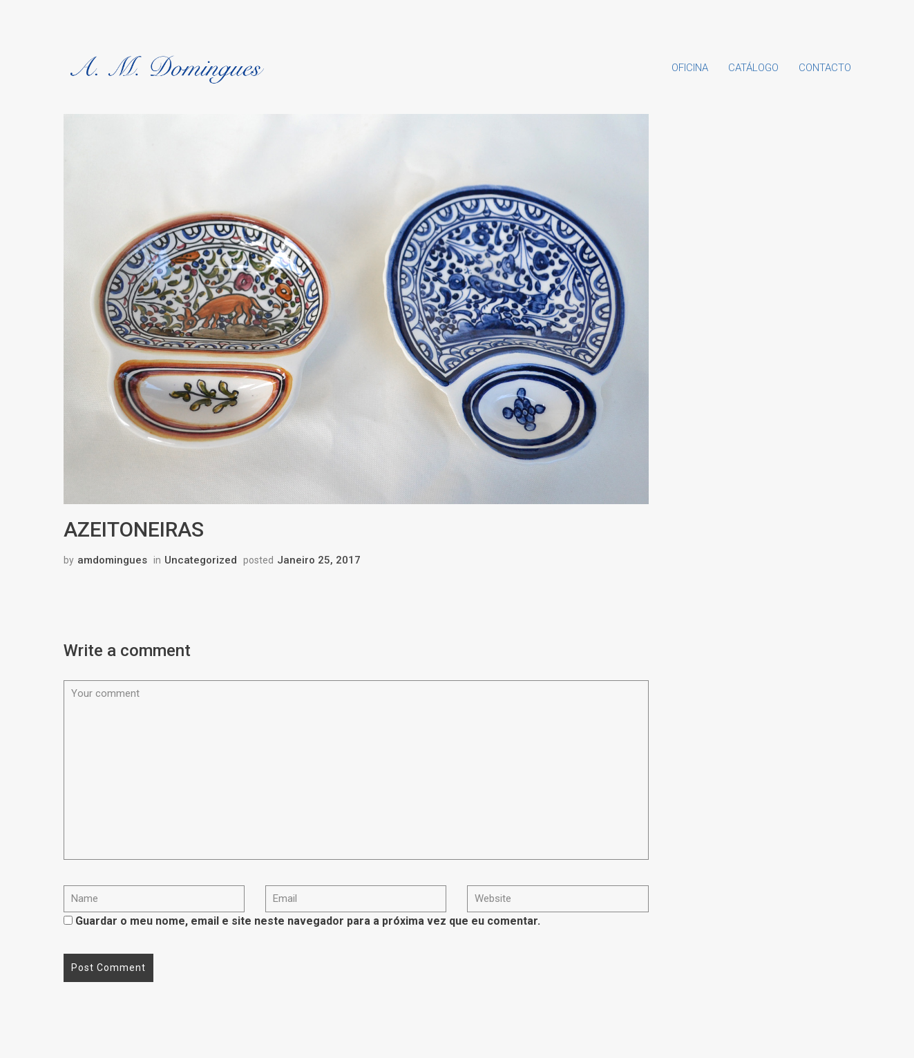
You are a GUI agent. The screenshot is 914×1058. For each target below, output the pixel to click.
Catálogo (753, 67)
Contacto (825, 67)
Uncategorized (200, 560)
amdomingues (112, 560)
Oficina (690, 67)
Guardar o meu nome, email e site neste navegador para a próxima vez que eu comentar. (307, 920)
